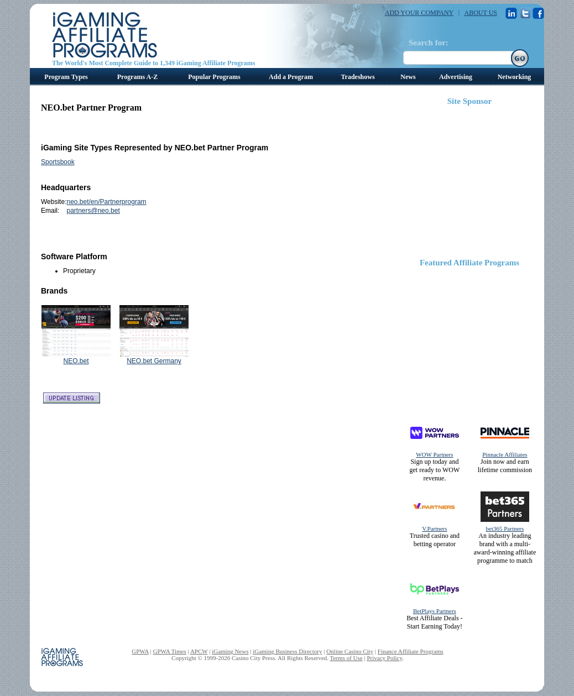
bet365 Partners (505, 528)
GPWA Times (169, 651)
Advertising (455, 77)
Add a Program (291, 77)
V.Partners (434, 528)
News (407, 77)
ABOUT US (481, 13)
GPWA (140, 651)
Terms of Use (346, 658)
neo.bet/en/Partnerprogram (106, 202)
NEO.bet (75, 361)
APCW (199, 651)
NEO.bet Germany (154, 361)
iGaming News (230, 651)
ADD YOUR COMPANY (419, 13)
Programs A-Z (137, 77)
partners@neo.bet (92, 210)
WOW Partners (434, 454)
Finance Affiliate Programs (410, 651)
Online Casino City (349, 651)
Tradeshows (357, 77)
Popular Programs (214, 77)
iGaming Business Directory (287, 651)
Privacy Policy (384, 658)
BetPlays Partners (434, 611)
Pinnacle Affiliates (504, 454)
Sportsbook (58, 162)
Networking (514, 77)
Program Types (65, 77)
